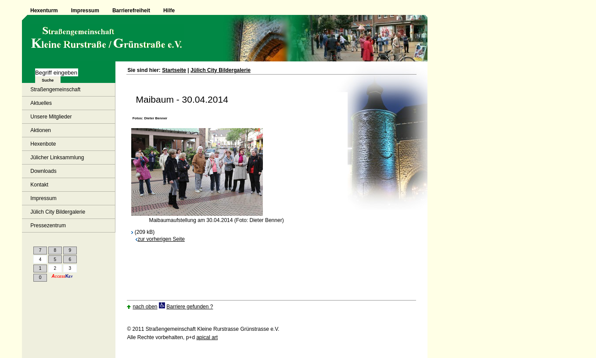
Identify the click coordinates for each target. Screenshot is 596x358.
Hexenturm (44, 10)
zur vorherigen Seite (160, 239)
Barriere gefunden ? (189, 307)
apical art (207, 337)
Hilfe (169, 10)
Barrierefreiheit (131, 10)
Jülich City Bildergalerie (220, 70)
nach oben (145, 307)
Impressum (85, 10)
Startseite (174, 70)
